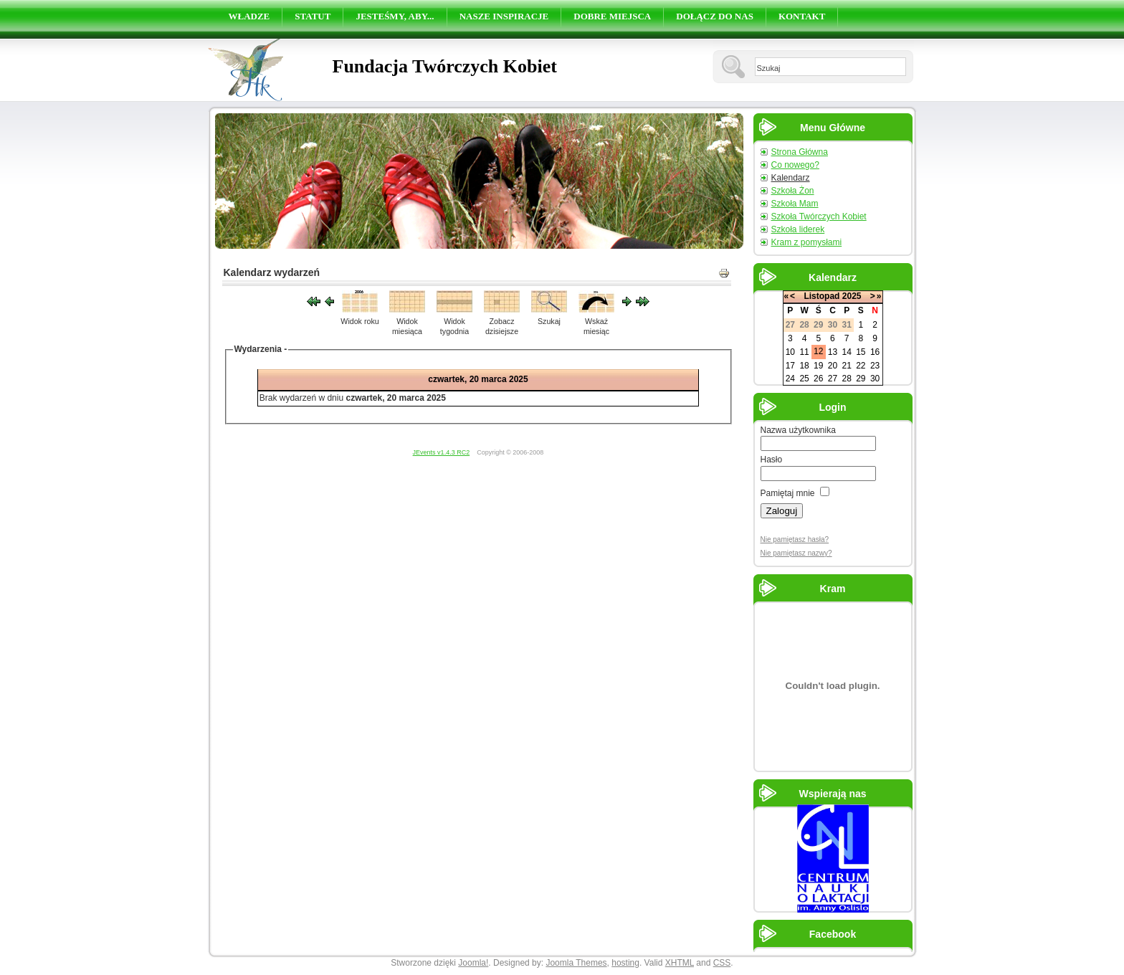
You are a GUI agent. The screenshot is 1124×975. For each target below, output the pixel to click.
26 (818, 379)
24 (790, 379)
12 (818, 351)
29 (860, 379)
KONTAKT (802, 16)
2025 (852, 296)
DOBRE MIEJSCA (612, 16)
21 (846, 366)
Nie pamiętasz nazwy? (796, 553)
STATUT (312, 16)
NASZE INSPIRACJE (504, 16)
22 (860, 366)
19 (818, 366)
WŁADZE (249, 16)
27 (832, 379)
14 (846, 352)
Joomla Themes (576, 963)
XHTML (679, 963)
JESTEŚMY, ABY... (395, 16)
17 (790, 366)
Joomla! (473, 963)
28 (846, 379)
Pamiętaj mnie (788, 493)
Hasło (772, 460)
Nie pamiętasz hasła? (795, 539)
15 (860, 352)
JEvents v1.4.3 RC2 (441, 452)
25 (804, 379)
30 (875, 379)
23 (875, 366)
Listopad (821, 296)
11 (804, 352)
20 (832, 366)
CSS (722, 963)
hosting (625, 963)
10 (790, 352)
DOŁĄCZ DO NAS (714, 16)
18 (804, 366)
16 (875, 352)
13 (832, 352)
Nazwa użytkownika (798, 430)
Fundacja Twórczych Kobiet (445, 66)
